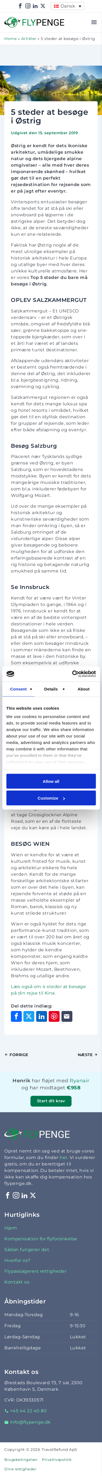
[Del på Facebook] (16, 1016)
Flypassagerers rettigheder (35, 1271)
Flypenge (15, 19)
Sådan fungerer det (26, 1249)
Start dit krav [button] (51, 1100)
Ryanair (79, 1080)
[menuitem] (67, 6)
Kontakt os (16, 1282)
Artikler (28, 38)
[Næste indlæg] (74, 1055)
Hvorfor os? (17, 1260)
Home (10, 38)
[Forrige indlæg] (27, 1055)
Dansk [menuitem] (68, 6)
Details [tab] (51, 688)
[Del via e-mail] (66, 1016)
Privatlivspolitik (57, 1460)
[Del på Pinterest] (54, 1016)
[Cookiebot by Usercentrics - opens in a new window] (73, 674)
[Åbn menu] (94, 22)
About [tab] (83, 688)
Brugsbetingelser (21, 1460)
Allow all (51, 781)
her (63, 1157)
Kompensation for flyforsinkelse (40, 1238)
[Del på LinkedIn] (41, 1016)
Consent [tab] (18, 688)
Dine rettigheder (20, 1469)
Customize (51, 798)
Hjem (10, 1228)
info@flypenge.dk (27, 1422)
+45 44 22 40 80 (25, 1410)
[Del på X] (28, 1016)
